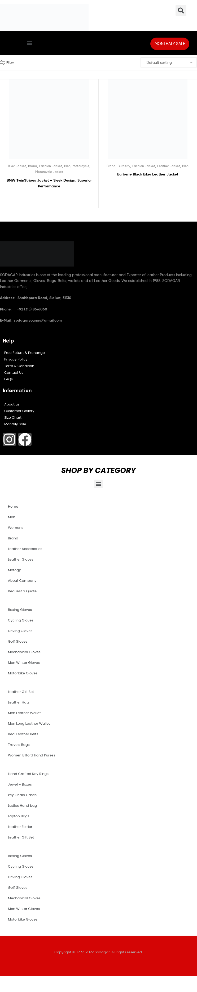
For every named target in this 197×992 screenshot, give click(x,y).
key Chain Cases (22, 794)
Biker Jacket (17, 166)
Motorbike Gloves (22, 673)
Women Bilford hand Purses (31, 755)
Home (13, 506)
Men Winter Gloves (24, 662)
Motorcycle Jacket (49, 172)
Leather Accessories (25, 548)
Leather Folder (20, 826)
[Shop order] (169, 62)
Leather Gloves (20, 559)
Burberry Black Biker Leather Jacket (147, 174)
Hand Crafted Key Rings (28, 773)
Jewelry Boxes (20, 784)
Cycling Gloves (20, 620)
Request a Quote (22, 591)
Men (67, 166)
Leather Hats (18, 702)
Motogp (14, 569)
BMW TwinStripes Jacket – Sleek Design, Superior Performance (49, 183)
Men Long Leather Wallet (29, 723)
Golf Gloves (17, 641)
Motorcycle (81, 166)
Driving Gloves (20, 630)
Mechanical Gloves (24, 652)
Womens (15, 527)
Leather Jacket (168, 166)
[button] (29, 43)
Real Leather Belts (23, 734)
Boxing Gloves (20, 609)
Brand (32, 166)
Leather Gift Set (21, 691)
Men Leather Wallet (24, 712)
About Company (22, 580)
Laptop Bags (18, 816)
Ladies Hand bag (22, 805)
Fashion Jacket (50, 166)
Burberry (124, 166)
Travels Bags (19, 744)
